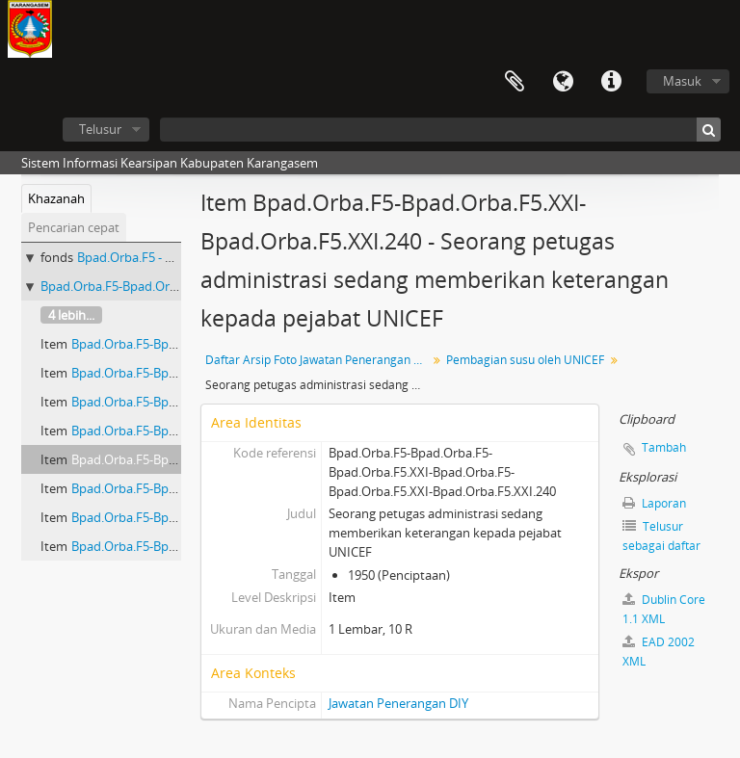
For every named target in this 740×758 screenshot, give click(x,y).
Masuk (682, 81)
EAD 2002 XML (658, 651)
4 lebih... (71, 315)
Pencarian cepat (73, 227)
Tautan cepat (611, 82)
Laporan (654, 503)
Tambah (664, 447)
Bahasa (563, 82)
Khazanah (56, 198)
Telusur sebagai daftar (661, 536)
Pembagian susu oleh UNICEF (525, 360)
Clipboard (514, 82)
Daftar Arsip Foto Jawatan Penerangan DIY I (318, 360)
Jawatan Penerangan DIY (398, 703)
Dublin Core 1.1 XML (663, 609)
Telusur (100, 129)
